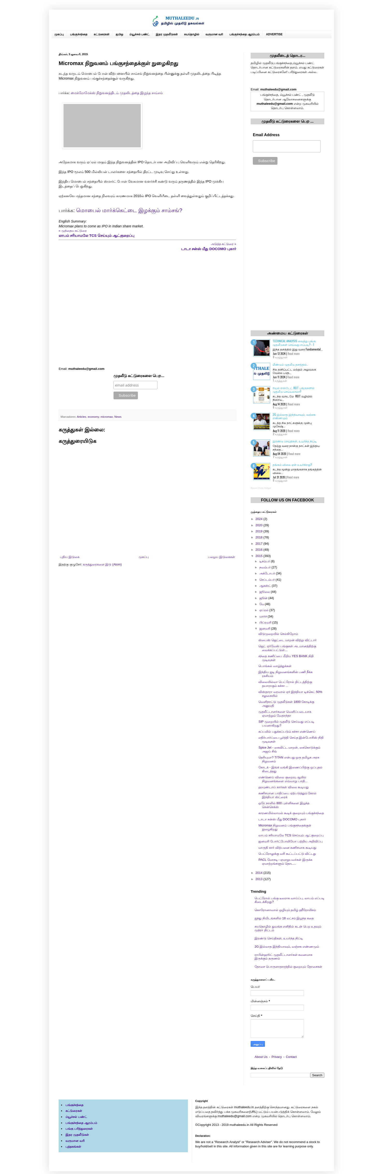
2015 (259, 556)
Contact (291, 1057)
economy (93, 416)
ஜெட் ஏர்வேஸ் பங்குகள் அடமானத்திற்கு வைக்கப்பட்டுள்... (287, 648)
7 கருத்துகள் (280, 457)
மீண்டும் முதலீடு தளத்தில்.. (290, 364)
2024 (259, 519)
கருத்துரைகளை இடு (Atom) (102, 564)
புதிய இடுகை (69, 557)
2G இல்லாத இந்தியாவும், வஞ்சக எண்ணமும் (294, 416)
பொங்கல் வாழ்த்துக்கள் (274, 666)
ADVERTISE (274, 34)
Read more (293, 354)
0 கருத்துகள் (280, 357)
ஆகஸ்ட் (265, 585)
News (117, 416)
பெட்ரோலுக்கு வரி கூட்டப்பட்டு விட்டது (287, 853)
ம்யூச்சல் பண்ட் (139, 34)
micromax (106, 416)
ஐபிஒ (119, 34)
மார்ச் (263, 616)
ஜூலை (265, 592)
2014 (259, 873)
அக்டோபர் (267, 573)
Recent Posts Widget (261, 488)
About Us (261, 1057)
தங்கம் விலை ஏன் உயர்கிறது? (292, 464)
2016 (259, 549)
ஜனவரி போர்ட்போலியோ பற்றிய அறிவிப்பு (290, 841)
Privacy (276, 1057)
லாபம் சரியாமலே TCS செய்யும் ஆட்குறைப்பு (290, 835)
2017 (259, 543)
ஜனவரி (265, 628)
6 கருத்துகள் (280, 407)
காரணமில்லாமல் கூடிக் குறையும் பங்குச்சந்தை (291, 813)
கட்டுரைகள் (101, 34)
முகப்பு (59, 34)
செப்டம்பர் (267, 579)
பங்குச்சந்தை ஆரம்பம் (244, 34)
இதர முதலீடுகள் (166, 34)
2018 (259, 537)
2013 (259, 879)
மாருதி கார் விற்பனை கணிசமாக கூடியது (287, 847)
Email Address (266, 135)
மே (262, 604)
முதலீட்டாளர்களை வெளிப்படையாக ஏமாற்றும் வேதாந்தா (284, 713)
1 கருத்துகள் (280, 380)
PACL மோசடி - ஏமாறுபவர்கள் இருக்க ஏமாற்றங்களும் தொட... (285, 861)
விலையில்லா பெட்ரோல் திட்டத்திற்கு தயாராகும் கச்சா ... (285, 684)
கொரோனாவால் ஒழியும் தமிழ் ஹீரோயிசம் (285, 910)
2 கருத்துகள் (280, 434)
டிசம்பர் (265, 561)
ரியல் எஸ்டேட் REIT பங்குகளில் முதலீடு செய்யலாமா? (293, 389)
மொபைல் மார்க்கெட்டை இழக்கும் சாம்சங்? (129, 210)
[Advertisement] (147, 309)
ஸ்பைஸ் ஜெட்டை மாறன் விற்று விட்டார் (287, 640)
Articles (81, 416)
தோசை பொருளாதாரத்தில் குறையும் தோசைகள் (288, 966)
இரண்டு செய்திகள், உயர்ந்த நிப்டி (295, 441)
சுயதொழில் (191, 34)
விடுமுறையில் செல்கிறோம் (278, 634)
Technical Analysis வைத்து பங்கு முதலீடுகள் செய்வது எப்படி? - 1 (294, 342)
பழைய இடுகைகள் (221, 557)
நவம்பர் (265, 567)
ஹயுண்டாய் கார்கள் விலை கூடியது (283, 787)
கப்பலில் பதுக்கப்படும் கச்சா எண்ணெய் (286, 731)
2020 (259, 525)
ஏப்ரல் (264, 610)
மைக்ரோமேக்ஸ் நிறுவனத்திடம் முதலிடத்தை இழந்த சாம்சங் (117, 93)
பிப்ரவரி (265, 622)
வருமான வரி (214, 34)
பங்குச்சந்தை (78, 34)
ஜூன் (264, 598)
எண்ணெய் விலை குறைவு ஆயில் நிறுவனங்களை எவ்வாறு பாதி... (282, 779)
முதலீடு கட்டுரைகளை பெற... (138, 376)
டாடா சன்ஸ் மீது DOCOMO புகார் (282, 819)
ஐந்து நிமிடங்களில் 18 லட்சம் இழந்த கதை (284, 918)
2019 (259, 531)
